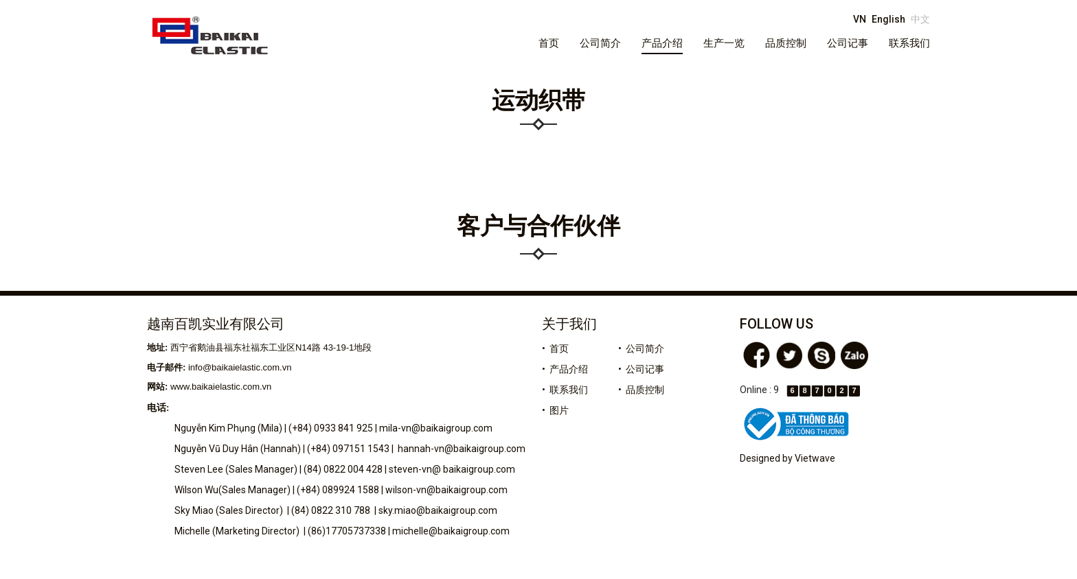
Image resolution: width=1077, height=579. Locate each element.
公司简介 (600, 43)
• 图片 (555, 410)
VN (859, 19)
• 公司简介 (641, 348)
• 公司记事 (641, 369)
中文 (920, 19)
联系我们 (909, 43)
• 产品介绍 (565, 369)
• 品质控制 (641, 389)
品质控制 (785, 43)
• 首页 (555, 348)
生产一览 (724, 43)
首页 (548, 43)
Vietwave (815, 458)
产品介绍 (662, 43)
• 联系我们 (565, 389)
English (888, 19)
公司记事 (847, 43)
